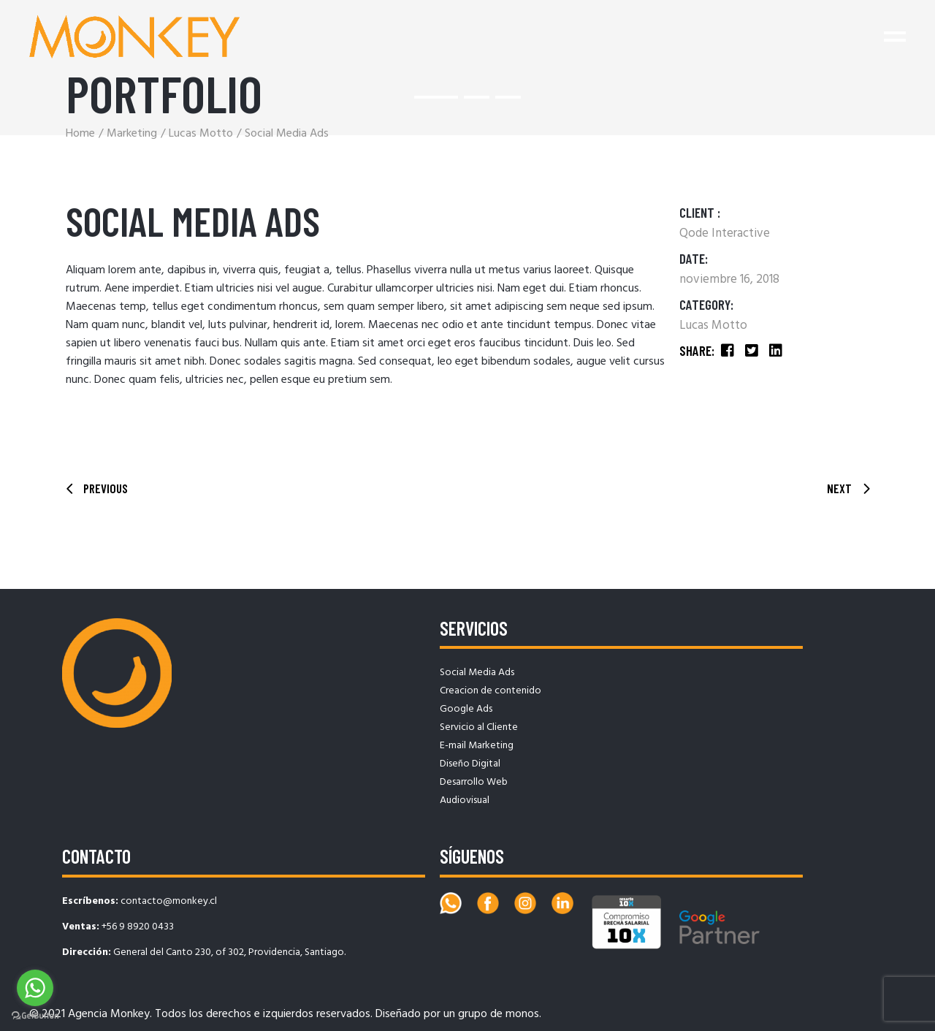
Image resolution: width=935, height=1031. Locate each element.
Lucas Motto (713, 325)
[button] (436, 97)
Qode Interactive (724, 233)
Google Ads (466, 709)
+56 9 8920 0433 (138, 926)
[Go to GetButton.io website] (35, 1016)
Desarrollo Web (474, 782)
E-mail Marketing (477, 745)
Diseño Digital (470, 764)
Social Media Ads (477, 672)
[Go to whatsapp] (35, 988)
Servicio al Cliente (479, 727)
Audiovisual (464, 800)
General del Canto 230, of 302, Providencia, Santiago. (229, 952)
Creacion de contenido (490, 690)
